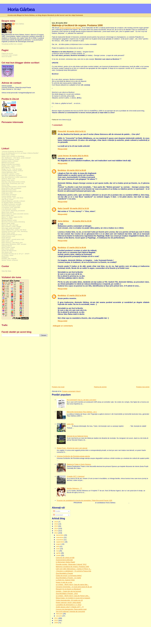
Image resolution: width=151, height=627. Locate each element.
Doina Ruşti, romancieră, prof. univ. (13, 183)
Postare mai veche (142, 387)
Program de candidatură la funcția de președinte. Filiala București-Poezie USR (84, 500)
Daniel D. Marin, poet (8, 178)
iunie (58, 549)
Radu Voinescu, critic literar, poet (12, 242)
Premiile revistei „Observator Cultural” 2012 (71, 564)
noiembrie (60, 537)
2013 (56, 531)
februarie (59, 614)
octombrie (60, 540)
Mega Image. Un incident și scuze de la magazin (73, 598)
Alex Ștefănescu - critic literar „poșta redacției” (16, 158)
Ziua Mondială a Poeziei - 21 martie (68, 578)
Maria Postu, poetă (8, 212)
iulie (57, 546)
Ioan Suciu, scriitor (7, 199)
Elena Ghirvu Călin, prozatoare (11, 188)
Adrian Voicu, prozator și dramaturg (13, 156)
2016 (56, 524)
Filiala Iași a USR (7, 193)
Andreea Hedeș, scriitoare (10, 161)
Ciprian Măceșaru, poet (9, 172)
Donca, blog (5, 185)
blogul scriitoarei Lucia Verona (70, 28)
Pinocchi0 (62, 131)
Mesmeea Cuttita (7, 218)
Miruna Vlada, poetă (8, 223)
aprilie (58, 553)
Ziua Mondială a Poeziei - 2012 (67, 593)
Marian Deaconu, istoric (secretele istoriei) (15, 214)
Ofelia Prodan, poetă (8, 233)
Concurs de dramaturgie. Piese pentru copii (71, 609)
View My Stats (6, 271)
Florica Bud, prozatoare (9, 194)
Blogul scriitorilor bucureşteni (11, 164)
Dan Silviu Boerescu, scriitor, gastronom (14, 177)
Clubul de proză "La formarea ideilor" (69, 575)
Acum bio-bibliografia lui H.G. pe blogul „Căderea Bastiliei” (20, 153)
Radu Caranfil (63, 208)
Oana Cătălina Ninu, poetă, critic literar (14, 230)
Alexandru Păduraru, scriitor (10, 159)
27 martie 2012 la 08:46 (76, 247)
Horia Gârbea (21, 9)
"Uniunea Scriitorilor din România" (12, 151)
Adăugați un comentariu (63, 326)
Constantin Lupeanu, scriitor (11, 174)
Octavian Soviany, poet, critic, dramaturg (14, 231)
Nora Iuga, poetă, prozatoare (11, 228)
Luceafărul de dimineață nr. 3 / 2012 (68, 605)
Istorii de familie (7, 56)
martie (58, 555)
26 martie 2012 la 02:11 (76, 131)
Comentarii (58, 515)
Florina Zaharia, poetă (9, 196)
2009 (56, 623)
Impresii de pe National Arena (77, 436)
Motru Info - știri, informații (10, 225)
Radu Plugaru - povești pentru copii (13, 239)
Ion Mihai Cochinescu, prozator (11, 204)
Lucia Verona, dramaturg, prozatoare (13, 210)
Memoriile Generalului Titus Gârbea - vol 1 (82, 412)
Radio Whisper (6, 238)
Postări (56, 511)
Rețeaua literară (7, 245)
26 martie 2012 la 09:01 (78, 156)
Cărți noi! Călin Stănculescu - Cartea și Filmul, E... (73, 569)
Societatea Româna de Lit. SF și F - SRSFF (15, 253)
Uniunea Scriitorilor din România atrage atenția (73, 456)
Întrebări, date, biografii (9, 258)
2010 (56, 620)
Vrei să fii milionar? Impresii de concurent (70, 611)
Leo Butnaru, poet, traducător (11, 207)
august (58, 544)
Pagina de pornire (100, 387)
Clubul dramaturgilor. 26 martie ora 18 (69, 600)
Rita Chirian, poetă (7, 249)
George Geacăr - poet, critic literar (12, 198)
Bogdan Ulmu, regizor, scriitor (11, 166)
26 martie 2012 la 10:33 (79, 208)
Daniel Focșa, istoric (8, 180)
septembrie (60, 542)
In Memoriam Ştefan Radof (65, 562)
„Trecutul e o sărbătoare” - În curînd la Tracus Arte (73, 571)
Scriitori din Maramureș (9, 250)
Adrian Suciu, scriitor (8, 154)
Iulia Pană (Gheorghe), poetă (11, 206)
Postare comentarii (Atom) (71, 391)
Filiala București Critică (9, 190)
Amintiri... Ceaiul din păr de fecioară (68, 591)
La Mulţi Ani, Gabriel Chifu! (65, 580)
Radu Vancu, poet (7, 241)
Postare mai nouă (58, 387)
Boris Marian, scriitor (8, 167)
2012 (56, 533)
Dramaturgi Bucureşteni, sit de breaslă (14, 186)
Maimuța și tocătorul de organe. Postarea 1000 (72, 566)
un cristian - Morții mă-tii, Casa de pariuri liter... (72, 584)
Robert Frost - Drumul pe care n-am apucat (72, 448)
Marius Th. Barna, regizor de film (12, 217)
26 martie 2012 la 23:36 (82, 221)
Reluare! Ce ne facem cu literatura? (68, 589)
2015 (56, 526)
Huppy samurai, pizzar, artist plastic (68, 602)
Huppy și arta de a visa (64, 582)
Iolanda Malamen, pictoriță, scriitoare (13, 201)
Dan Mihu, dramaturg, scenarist (12, 175)
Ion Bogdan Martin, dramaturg (11, 202)
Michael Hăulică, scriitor (9, 220)
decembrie (60, 535)
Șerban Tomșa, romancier (10, 260)
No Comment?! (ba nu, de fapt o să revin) (81, 400)
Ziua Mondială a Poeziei (64, 573)
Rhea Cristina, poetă (8, 247)
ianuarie (59, 616)
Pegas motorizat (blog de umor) (12, 234)
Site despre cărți (7, 252)
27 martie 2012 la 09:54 (76, 295)
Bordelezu (62, 170)
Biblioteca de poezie (8, 162)
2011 (56, 618)
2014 (56, 528)
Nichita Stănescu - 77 (74, 488)
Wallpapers (5, 257)
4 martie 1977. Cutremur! (76, 476)
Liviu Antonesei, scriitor (9, 209)
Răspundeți (62, 149)
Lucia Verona (63, 156)
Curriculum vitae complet (9, 55)
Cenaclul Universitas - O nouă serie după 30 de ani (74, 587)
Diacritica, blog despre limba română (13, 182)
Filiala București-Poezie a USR (11, 191)
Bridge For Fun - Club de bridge (12, 169)
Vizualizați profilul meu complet (12, 44)
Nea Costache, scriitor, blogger (11, 226)
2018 (56, 522)
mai (57, 551)
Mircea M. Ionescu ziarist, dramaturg (13, 222)
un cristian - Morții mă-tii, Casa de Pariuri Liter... (72, 596)
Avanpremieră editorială (64, 560)
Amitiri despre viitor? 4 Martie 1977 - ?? (70, 607)
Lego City (70, 424)
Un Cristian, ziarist (7, 255)
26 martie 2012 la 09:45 (76, 170)
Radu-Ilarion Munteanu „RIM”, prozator (14, 244)
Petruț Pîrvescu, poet (8, 236)
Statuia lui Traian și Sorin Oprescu (79, 464)
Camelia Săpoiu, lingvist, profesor (12, 170)
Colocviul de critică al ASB (65, 558)
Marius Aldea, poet (7, 215)
